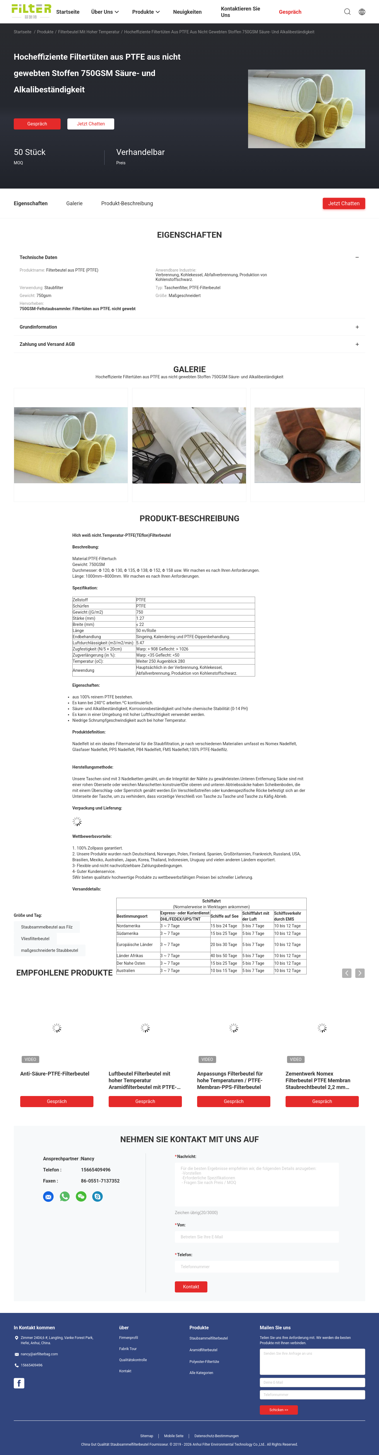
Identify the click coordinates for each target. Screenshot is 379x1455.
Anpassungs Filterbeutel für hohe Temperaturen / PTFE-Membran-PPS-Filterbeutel (230, 1080)
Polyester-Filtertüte (204, 1362)
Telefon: (184, 1254)
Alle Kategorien (201, 1373)
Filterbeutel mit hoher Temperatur (88, 32)
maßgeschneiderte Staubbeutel (49, 950)
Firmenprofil (128, 1338)
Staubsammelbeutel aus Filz (47, 927)
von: (181, 1225)
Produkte (45, 32)
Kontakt (191, 1287)
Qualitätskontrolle (133, 1360)
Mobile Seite (174, 1436)
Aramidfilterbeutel (203, 1350)
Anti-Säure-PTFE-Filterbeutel (54, 1074)
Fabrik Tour (128, 1349)
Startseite (22, 32)
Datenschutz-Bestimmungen (216, 1436)
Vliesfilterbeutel (35, 938)
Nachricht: (186, 1156)
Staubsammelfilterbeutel (209, 1338)
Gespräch (37, 124)
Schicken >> (278, 1410)
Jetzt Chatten (91, 124)
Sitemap (146, 1436)
